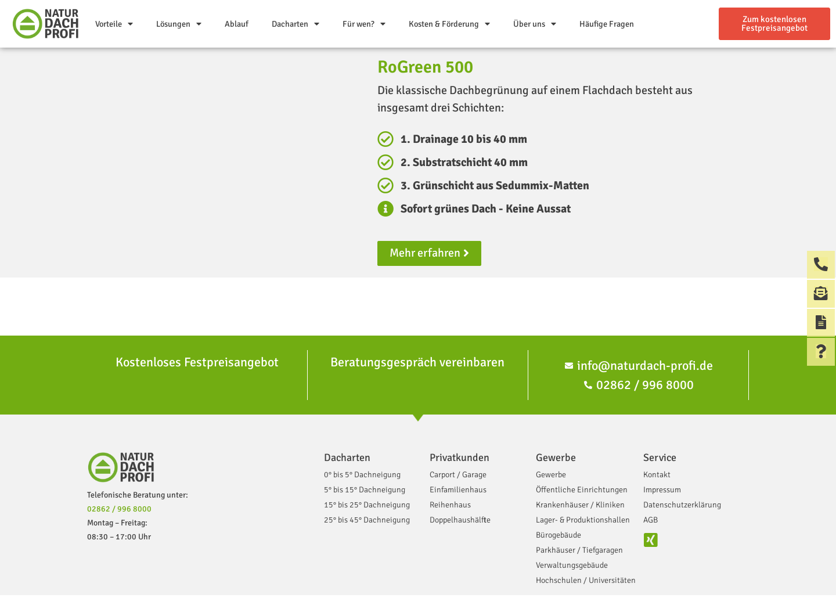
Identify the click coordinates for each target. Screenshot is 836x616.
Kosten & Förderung (449, 24)
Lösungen (178, 24)
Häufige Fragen (606, 24)
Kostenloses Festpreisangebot (197, 362)
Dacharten (295, 24)
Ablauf (236, 24)
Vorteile (114, 24)
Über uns (534, 24)
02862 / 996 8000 (119, 509)
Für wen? (364, 24)
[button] (774, 24)
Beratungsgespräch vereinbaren (417, 362)
